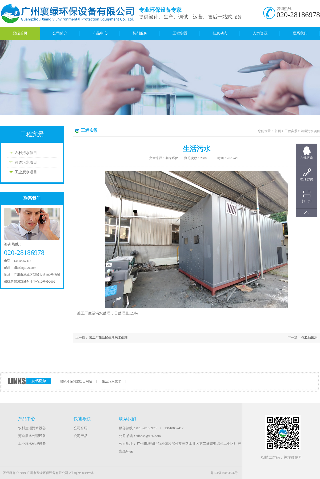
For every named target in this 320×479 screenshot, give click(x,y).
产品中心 (100, 33)
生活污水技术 (111, 381)
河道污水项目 (26, 162)
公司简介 (60, 33)
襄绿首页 (20, 33)
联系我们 (300, 33)
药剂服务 (140, 33)
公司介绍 (80, 428)
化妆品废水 (309, 337)
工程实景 (180, 33)
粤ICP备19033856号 (224, 473)
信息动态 (220, 33)
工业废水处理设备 (32, 444)
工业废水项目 (26, 172)
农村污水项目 (26, 153)
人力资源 (260, 33)
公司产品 (80, 436)
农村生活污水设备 (32, 428)
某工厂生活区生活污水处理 (108, 337)
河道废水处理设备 (32, 436)
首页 (278, 131)
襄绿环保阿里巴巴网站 (76, 381)
